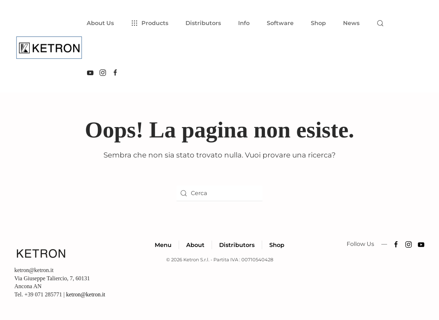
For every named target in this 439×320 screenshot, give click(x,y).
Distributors (237, 245)
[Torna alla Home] (50, 48)
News (351, 23)
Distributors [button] (203, 23)
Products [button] (149, 23)
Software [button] (280, 23)
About (195, 245)
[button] (380, 23)
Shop (318, 23)
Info (244, 23)
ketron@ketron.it (85, 294)
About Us (100, 23)
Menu (163, 245)
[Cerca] (219, 193)
